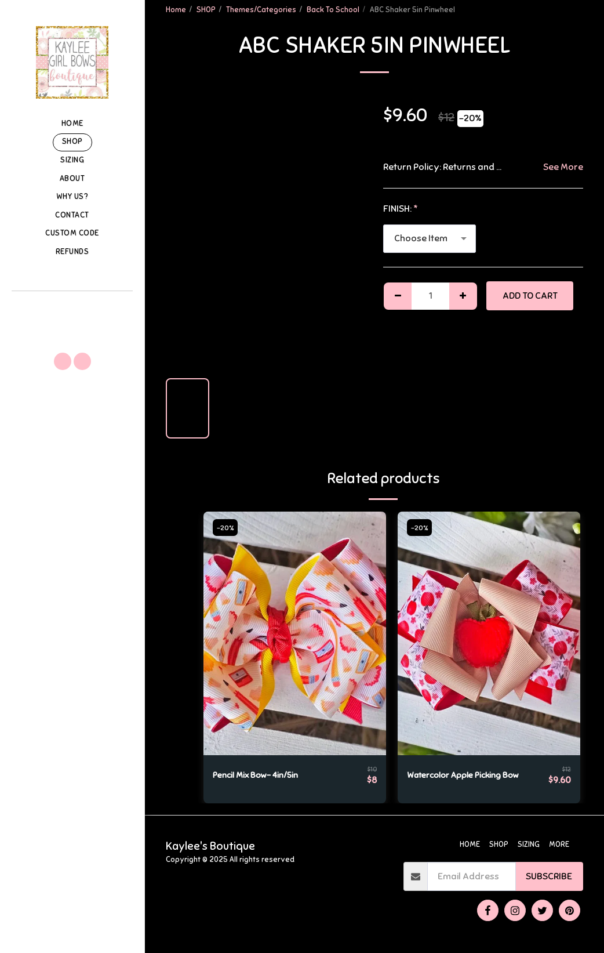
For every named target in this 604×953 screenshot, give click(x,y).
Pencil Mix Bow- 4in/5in (260, 775)
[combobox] (429, 238)
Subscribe (549, 876)
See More (563, 167)
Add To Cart (530, 296)
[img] (294, 633)
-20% (226, 527)
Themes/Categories (261, 10)
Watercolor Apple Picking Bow (471, 775)
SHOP (206, 10)
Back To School (333, 10)
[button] (72, 307)
